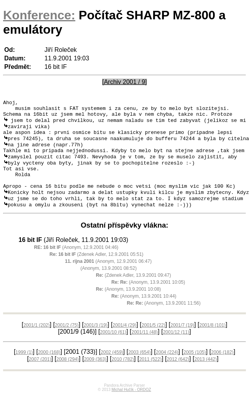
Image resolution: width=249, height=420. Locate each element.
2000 (49, 369)
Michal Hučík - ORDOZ (131, 407)
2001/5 (153, 342)
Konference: (39, 15)
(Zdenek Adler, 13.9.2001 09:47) (133, 292)
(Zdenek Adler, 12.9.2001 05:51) (96, 271)
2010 (123, 376)
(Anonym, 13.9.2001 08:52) (108, 285)
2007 (40, 376)
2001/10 (113, 349)
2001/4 (124, 342)
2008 (67, 376)
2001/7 (182, 342)
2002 (112, 369)
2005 (194, 369)
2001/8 (213, 342)
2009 (95, 376)
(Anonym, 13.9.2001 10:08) (128, 306)
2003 (139, 369)
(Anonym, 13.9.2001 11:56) (164, 320)
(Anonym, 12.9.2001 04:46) (76, 264)
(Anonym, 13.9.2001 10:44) (143, 313)
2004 (167, 369)
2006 (222, 369)
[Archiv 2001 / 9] (124, 82)
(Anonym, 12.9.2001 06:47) (108, 278)
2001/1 (36, 342)
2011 (150, 376)
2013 (205, 376)
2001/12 (176, 349)
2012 (178, 376)
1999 (24, 369)
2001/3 (95, 342)
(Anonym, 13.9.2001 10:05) (148, 299)
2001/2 (66, 342)
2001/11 (144, 349)
